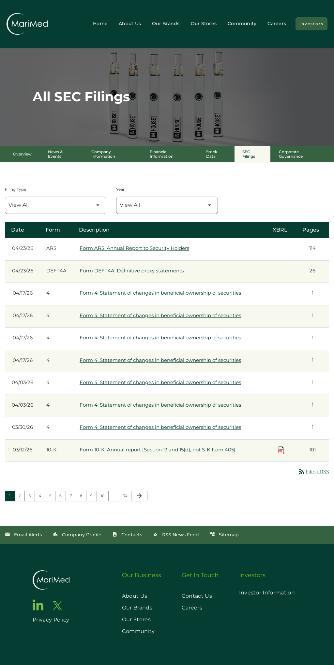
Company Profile (77, 535)
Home (100, 23)
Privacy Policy (51, 620)
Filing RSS (313, 472)
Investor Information (267, 593)
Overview (22, 154)
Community (242, 23)
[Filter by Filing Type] (55, 205)
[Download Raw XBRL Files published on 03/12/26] (281, 450)
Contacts (127, 535)
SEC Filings (248, 154)
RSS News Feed (176, 535)
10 (104, 495)
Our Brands (166, 23)
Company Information (103, 154)
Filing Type (15, 189)
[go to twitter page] (57, 605)
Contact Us (197, 596)
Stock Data (211, 154)
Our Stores (204, 23)
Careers (276, 23)
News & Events (55, 154)
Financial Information (162, 154)
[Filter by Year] (167, 205)
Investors (311, 23)
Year (120, 189)
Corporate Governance (291, 154)
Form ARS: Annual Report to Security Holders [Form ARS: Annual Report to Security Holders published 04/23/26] (134, 248)
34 (127, 495)
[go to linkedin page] (38, 604)
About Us (130, 23)
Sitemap (224, 535)
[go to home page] (51, 580)
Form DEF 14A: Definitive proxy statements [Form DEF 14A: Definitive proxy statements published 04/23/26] (132, 271)
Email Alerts (23, 535)
